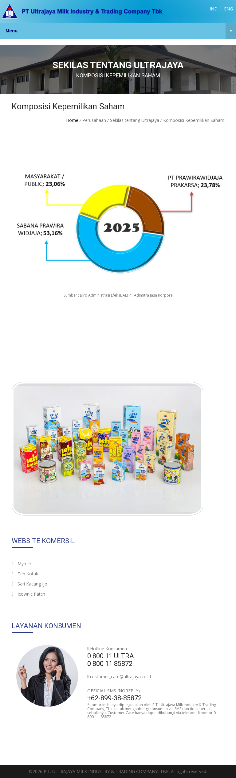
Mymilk (22, 563)
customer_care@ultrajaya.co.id (120, 676)
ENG (228, 9)
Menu (121, 31)
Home (72, 120)
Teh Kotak (25, 574)
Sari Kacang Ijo (29, 584)
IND (214, 9)
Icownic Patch (28, 594)
